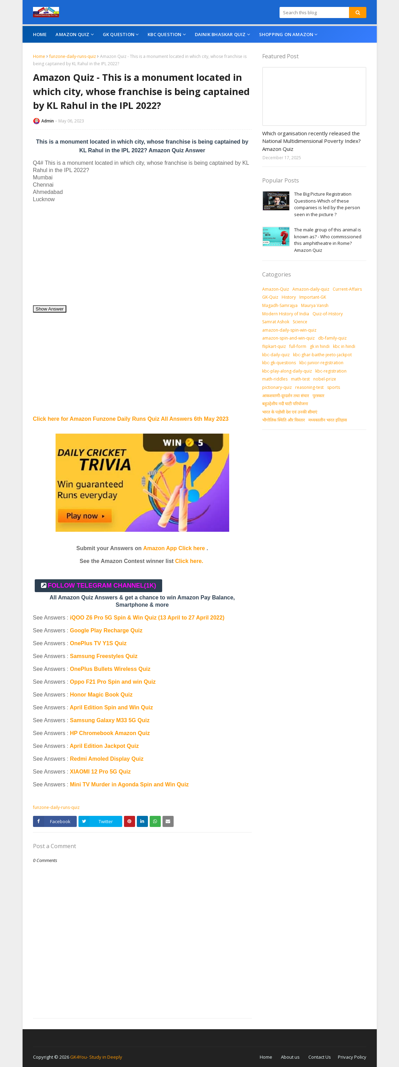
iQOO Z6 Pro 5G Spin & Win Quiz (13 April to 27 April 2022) (147, 618)
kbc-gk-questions (279, 363)
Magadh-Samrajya (280, 305)
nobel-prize (324, 379)
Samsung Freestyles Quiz (104, 656)
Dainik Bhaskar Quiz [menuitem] (220, 34)
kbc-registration (331, 371)
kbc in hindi (344, 346)
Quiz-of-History (328, 314)
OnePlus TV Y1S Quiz (98, 643)
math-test (300, 379)
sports (333, 387)
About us (290, 1057)
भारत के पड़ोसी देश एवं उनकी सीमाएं (289, 412)
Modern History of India (285, 314)
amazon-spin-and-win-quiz (288, 338)
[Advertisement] (142, 256)
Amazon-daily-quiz (310, 289)
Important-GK (312, 297)
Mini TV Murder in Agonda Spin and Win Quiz (130, 784)
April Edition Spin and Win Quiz (111, 707)
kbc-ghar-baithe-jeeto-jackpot (322, 355)
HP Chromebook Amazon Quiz (110, 733)
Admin (47, 121)
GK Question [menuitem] (118, 34)
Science (300, 322)
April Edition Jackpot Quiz (104, 746)
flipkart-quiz (274, 346)
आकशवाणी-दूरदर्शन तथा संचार (285, 396)
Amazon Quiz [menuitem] (72, 34)
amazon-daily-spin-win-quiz (289, 330)
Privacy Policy (352, 1057)
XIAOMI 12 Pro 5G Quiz (100, 772)
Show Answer (50, 308)
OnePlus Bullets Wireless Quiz (110, 669)
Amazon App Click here (174, 548)
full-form (297, 346)
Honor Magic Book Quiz (101, 695)
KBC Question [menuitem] (164, 34)
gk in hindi (320, 346)
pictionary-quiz (277, 387)
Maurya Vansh (315, 305)
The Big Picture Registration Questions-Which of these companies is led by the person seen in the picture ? (327, 204)
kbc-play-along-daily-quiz (287, 371)
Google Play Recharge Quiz (106, 630)
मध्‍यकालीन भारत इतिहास (327, 420)
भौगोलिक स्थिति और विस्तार (283, 420)
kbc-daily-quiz (276, 355)
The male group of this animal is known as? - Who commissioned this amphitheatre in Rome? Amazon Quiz (327, 240)
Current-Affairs (347, 289)
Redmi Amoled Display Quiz (106, 759)
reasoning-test (309, 387)
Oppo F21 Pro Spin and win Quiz (113, 682)
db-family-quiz (332, 338)
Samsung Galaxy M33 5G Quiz (109, 720)
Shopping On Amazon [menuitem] (286, 34)
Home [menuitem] (40, 34)
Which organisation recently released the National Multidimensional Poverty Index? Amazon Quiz (311, 141)
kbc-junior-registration (321, 363)
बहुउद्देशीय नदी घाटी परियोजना (285, 404)
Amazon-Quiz (275, 289)
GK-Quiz (270, 297)
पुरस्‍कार (318, 396)
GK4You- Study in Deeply (96, 1057)
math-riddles (275, 379)
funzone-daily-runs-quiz (72, 56)
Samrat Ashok (275, 322)
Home (39, 56)
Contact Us (319, 1057)
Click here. (189, 561)
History (289, 297)
